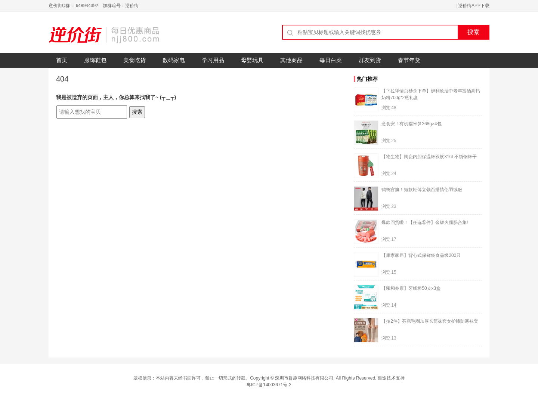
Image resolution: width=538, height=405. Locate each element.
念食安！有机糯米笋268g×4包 (411, 123)
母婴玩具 (252, 60)
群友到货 (370, 60)
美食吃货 (134, 60)
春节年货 (409, 60)
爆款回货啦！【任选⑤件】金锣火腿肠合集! (424, 222)
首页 (61, 60)
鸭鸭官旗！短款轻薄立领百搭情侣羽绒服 (421, 189)
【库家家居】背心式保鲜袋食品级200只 (421, 255)
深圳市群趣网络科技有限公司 (304, 378)
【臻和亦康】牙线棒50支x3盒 (410, 288)
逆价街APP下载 (473, 5)
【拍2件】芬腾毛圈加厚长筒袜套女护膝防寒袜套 (429, 321)
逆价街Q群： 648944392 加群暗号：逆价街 (94, 5)
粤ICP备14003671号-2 (269, 384)
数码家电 (174, 60)
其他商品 (291, 60)
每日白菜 (330, 60)
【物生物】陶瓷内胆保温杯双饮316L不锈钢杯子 (429, 156)
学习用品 (213, 60)
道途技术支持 (391, 378)
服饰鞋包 (95, 60)
